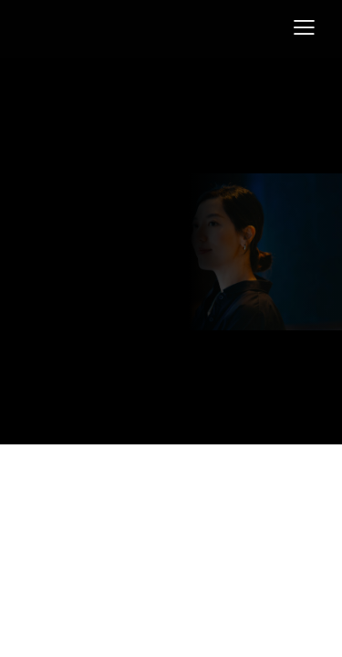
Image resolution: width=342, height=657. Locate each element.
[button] (304, 27)
